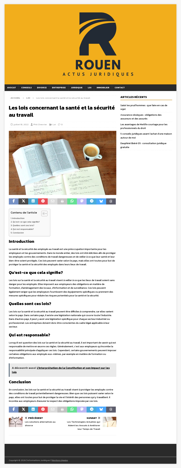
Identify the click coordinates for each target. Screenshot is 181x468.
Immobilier (103, 87)
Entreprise (59, 87)
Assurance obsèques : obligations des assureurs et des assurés (140, 116)
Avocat (11, 87)
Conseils (26, 87)
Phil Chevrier (40, 124)
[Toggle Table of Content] (43, 213)
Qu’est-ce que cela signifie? (26, 221)
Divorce (42, 87)
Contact (120, 87)
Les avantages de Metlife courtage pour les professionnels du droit (143, 126)
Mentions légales (60, 460)
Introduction (18, 218)
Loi (89, 87)
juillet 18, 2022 (21, 124)
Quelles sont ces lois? (23, 225)
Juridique (77, 87)
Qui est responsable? (23, 229)
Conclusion (18, 232)
